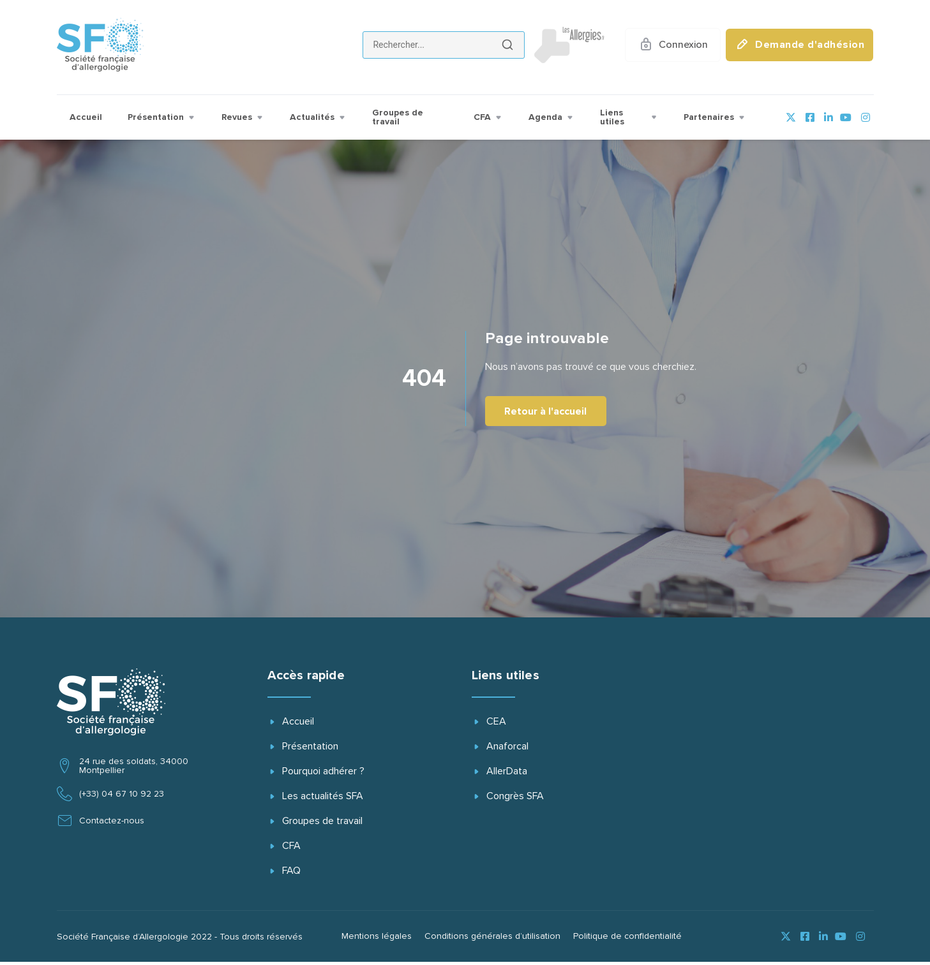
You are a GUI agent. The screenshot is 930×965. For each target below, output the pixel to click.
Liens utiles (629, 117)
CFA (488, 117)
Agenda (551, 117)
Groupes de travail (397, 117)
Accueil (86, 117)
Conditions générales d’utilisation (492, 939)
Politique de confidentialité (627, 939)
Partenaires (715, 117)
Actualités (318, 117)
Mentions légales (376, 939)
